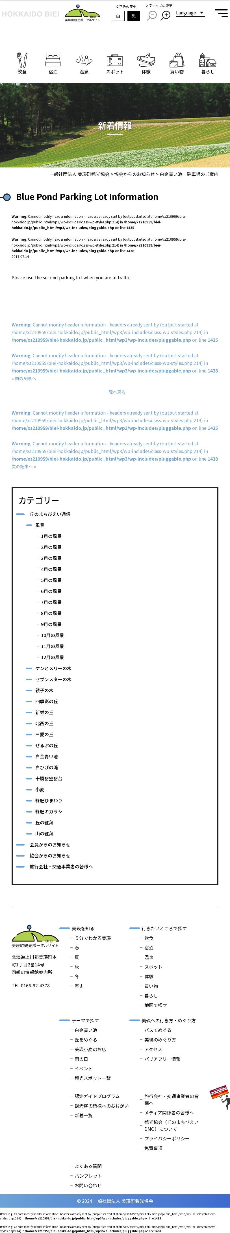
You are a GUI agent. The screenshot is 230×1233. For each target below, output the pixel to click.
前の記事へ (26, 378)
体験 (148, 976)
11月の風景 (52, 646)
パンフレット (88, 1175)
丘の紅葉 (44, 822)
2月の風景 (51, 547)
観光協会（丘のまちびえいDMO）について (171, 1125)
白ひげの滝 (46, 767)
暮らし (151, 995)
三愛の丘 (44, 734)
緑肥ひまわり (48, 800)
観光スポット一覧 (93, 1078)
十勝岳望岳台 (48, 778)
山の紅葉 (44, 833)
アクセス (153, 1049)
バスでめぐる (158, 1030)
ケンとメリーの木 (53, 668)
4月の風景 (51, 569)
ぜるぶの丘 (46, 745)
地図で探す (155, 1005)
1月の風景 (51, 536)
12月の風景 (52, 657)
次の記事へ (23, 466)
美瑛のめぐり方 (160, 1039)
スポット (153, 966)
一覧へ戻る (115, 391)
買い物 (151, 986)
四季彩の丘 (46, 701)
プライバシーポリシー (167, 1138)
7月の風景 (51, 602)
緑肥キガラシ (48, 811)
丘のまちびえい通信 (50, 514)
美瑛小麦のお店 (90, 1049)
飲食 (148, 937)
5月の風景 (51, 580)
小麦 (39, 789)
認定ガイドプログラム (97, 1096)
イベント (84, 1068)
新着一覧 (84, 1115)
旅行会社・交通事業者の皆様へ (61, 866)
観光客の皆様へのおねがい (102, 1105)
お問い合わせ (88, 1185)
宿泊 (148, 947)
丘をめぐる (86, 1039)
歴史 (79, 986)
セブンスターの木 (53, 679)
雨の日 (81, 1058)
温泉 (148, 957)
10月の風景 (52, 635)
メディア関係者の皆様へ (169, 1112)
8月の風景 (51, 613)
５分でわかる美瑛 (93, 937)
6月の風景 (51, 591)
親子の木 (44, 690)
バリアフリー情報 (162, 1058)
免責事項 (153, 1148)
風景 (39, 525)
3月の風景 (51, 558)
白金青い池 (46, 756)
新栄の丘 (44, 712)
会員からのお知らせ (50, 844)
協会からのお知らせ (50, 855)
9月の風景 (51, 624)
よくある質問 (88, 1166)
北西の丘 (44, 723)
